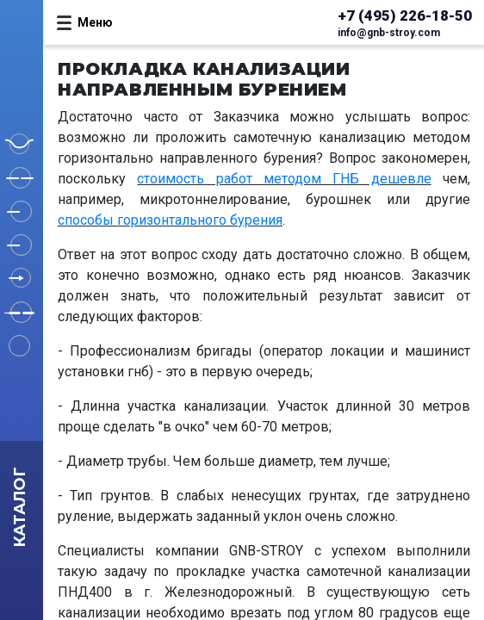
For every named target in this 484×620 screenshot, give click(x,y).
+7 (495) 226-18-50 (405, 15)
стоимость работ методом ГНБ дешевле (284, 178)
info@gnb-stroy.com (389, 33)
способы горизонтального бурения (170, 220)
